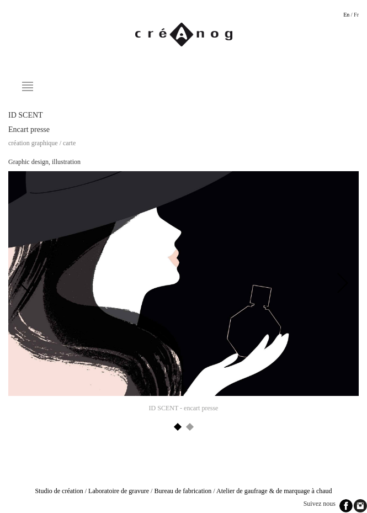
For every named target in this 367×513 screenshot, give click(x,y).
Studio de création (59, 491)
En (346, 15)
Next (342, 283)
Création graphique (33, 143)
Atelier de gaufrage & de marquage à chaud (274, 491)
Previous (25, 283)
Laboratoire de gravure (118, 491)
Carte (69, 143)
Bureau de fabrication (182, 491)
